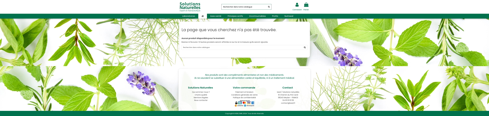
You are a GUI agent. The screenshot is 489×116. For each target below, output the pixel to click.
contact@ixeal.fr (288, 103)
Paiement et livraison (244, 92)
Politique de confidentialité (244, 97)
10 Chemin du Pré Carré (288, 95)
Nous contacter (201, 100)
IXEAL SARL (239, 113)
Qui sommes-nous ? (201, 92)
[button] (188, 16)
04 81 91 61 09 (288, 100)
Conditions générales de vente (244, 95)
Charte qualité (201, 95)
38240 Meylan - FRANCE (288, 97)
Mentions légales (201, 97)
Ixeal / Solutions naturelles (288, 92)
